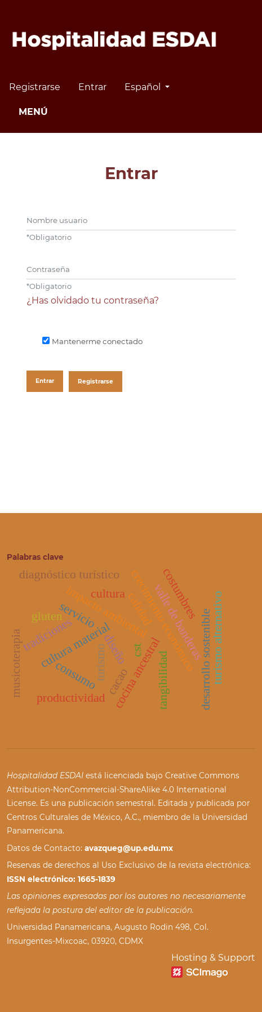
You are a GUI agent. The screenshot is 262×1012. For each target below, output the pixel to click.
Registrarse (34, 87)
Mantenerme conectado (97, 341)
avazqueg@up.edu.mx (129, 848)
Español (151, 85)
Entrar (92, 87)
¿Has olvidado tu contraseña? (92, 300)
